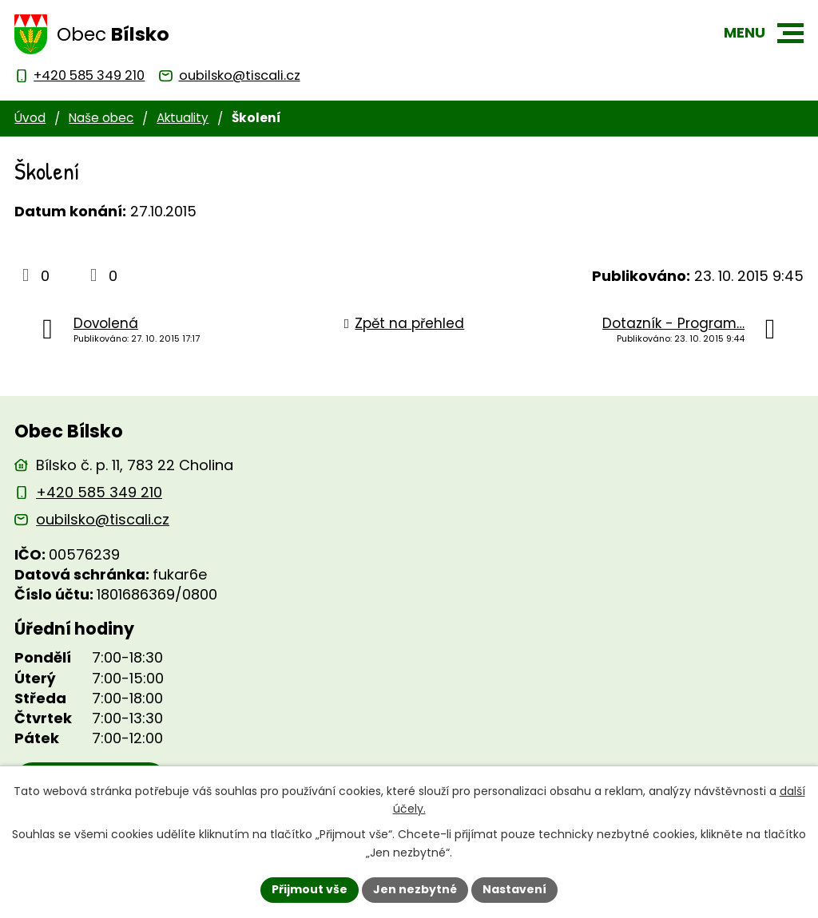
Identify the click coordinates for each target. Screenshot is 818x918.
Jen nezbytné (415, 889)
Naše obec (101, 117)
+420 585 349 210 (99, 492)
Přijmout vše (309, 889)
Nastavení (514, 889)
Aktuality (182, 117)
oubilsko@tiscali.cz (102, 519)
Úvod (30, 117)
